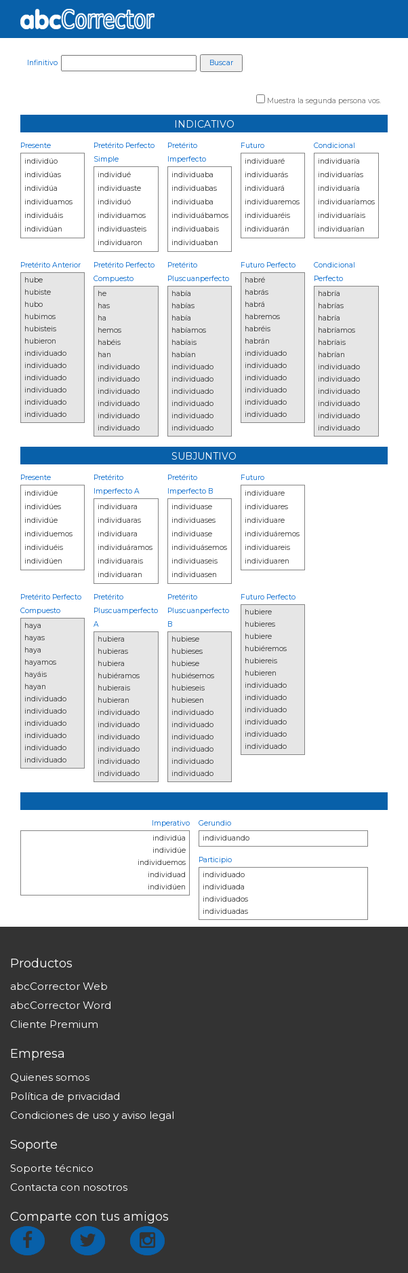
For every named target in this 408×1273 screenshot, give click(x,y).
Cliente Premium (54, 1024)
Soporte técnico (52, 1168)
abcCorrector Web (59, 986)
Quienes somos (49, 1077)
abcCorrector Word (60, 1005)
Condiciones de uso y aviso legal (92, 1115)
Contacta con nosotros (68, 1187)
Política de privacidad (65, 1096)
